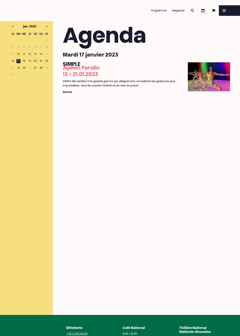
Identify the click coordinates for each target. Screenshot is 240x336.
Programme (159, 10)
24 (18, 68)
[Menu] (229, 10)
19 (30, 61)
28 (41, 68)
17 (18, 61)
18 (24, 61)
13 (35, 54)
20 (35, 61)
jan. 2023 (24, 26)
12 (30, 54)
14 (41, 54)
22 (46, 61)
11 (24, 54)
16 (13, 61)
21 (41, 61)
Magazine (178, 10)
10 (18, 54)
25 (24, 68)
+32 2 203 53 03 (76, 334)
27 (35, 68)
